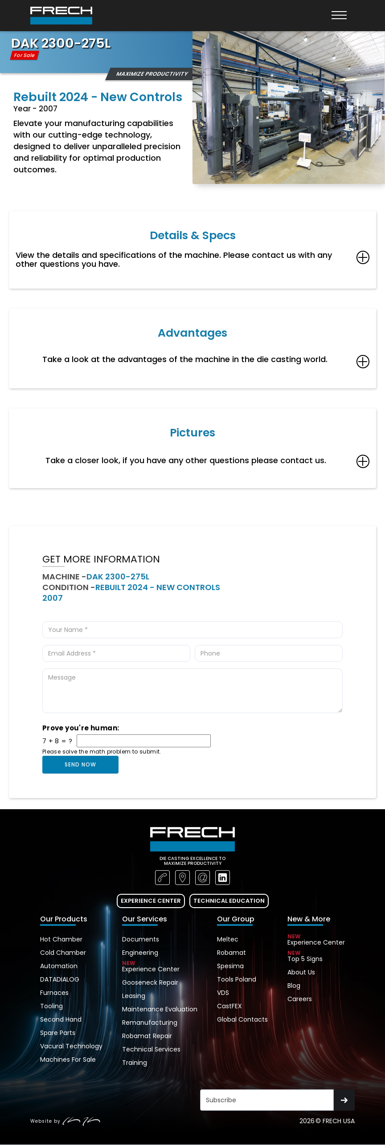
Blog (293, 985)
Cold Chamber (63, 952)
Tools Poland (236, 979)
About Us (301, 972)
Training (134, 1062)
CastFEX (229, 1006)
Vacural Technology (71, 1046)
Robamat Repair (147, 1035)
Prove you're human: (80, 728)
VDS (223, 992)
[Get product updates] (267, 1100)
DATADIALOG (59, 979)
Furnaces (54, 992)
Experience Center (159, 968)
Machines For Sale (68, 1059)
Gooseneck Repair (150, 982)
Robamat (231, 952)
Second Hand (61, 1019)
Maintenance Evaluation (159, 1009)
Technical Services (151, 1049)
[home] (61, 15)
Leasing (133, 995)
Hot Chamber (61, 939)
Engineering (140, 952)
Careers (299, 998)
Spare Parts (57, 1032)
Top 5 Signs (316, 957)
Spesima (230, 966)
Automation (59, 966)
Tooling (51, 1006)
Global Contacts (242, 1019)
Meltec (227, 939)
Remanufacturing (149, 1022)
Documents (140, 939)
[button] (339, 15)
